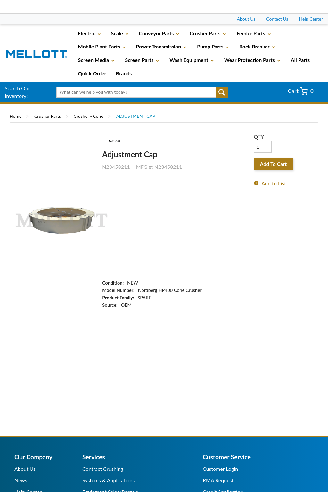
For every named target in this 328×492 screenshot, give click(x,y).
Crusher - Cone (88, 116)
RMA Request (218, 480)
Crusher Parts (47, 116)
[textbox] (140, 92)
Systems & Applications (108, 480)
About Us (246, 19)
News (20, 480)
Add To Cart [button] (273, 164)
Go (222, 92)
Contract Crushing (102, 469)
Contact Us (277, 19)
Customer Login (220, 469)
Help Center (311, 19)
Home (15, 116)
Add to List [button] (273, 183)
